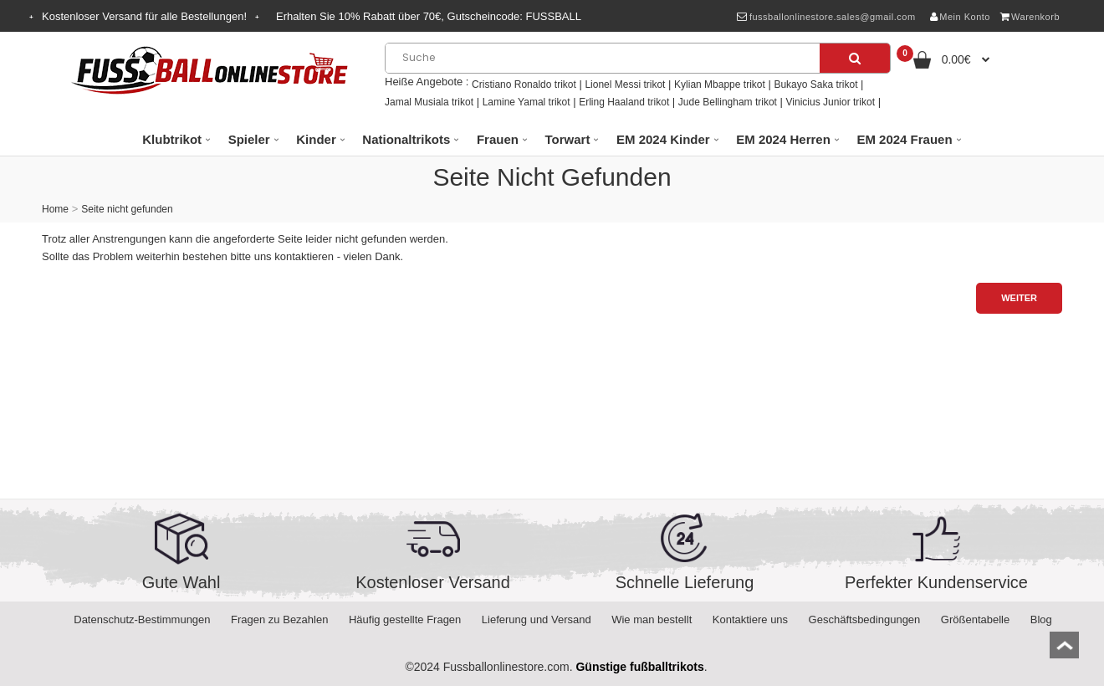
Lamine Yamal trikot (526, 102)
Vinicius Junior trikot (831, 102)
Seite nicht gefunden (126, 209)
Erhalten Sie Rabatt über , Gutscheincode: (428, 16)
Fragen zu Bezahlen (279, 619)
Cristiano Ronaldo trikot (524, 84)
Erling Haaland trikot (624, 102)
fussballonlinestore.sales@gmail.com (826, 17)
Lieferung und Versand (536, 619)
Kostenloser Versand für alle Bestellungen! (144, 16)
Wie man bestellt (651, 619)
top (1064, 650)
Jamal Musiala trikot (429, 102)
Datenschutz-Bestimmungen (142, 619)
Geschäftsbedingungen (865, 619)
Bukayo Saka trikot (815, 84)
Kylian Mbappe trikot (719, 84)
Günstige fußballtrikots (639, 666)
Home (55, 209)
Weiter (1019, 298)
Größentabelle (975, 619)
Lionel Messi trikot (625, 84)
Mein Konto (960, 17)
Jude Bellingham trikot (727, 102)
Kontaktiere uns (750, 619)
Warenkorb (1030, 17)
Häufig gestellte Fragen (405, 619)
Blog (1041, 619)
